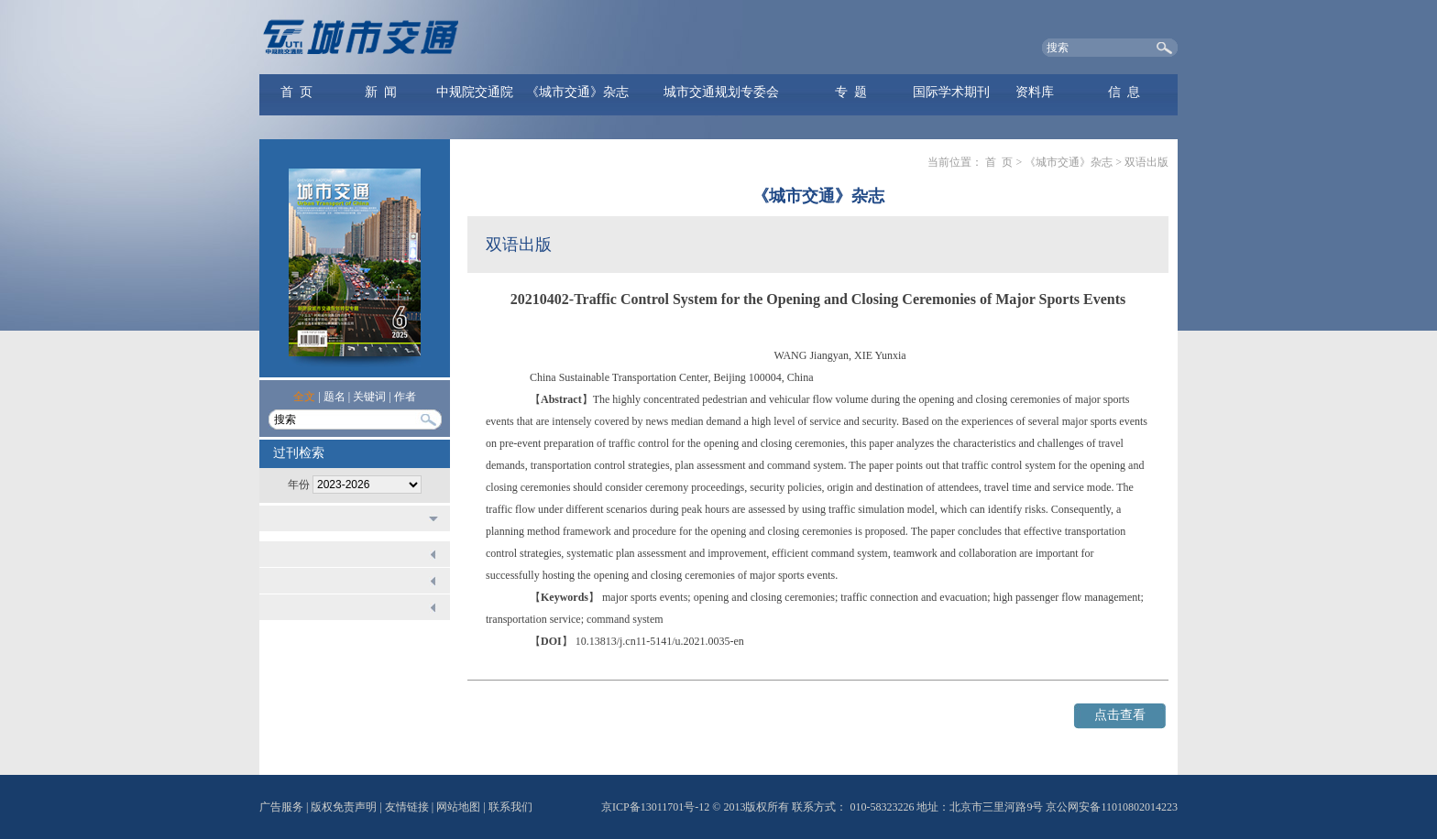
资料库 (1034, 92)
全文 (304, 396)
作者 (405, 396)
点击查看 (1120, 715)
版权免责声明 (344, 807)
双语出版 (1146, 162)
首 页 (296, 92)
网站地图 (458, 807)
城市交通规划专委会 (721, 92)
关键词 (369, 396)
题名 (335, 396)
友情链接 (407, 807)
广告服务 (281, 807)
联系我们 (510, 807)
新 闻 (381, 92)
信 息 (1124, 92)
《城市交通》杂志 (577, 92)
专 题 (851, 92)
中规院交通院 (474, 92)
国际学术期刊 (951, 92)
